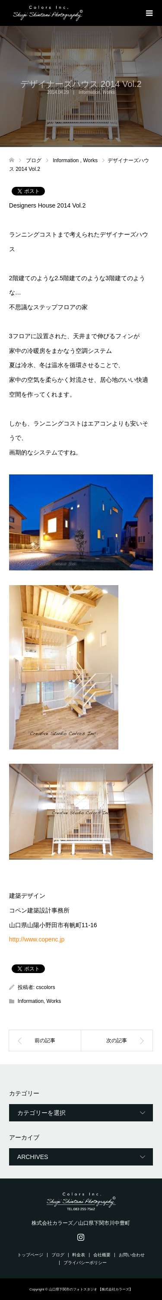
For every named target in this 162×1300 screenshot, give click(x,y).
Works (109, 92)
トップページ (30, 1254)
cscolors (45, 987)
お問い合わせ (132, 1254)
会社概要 (102, 1254)
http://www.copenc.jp (36, 939)
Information (89, 92)
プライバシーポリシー (85, 1262)
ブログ (57, 1254)
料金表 (78, 1254)
